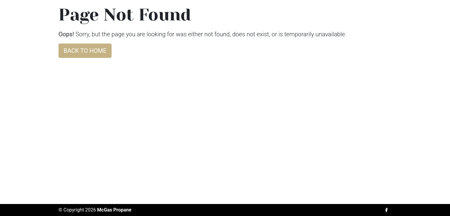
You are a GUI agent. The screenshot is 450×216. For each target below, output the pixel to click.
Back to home (85, 50)
